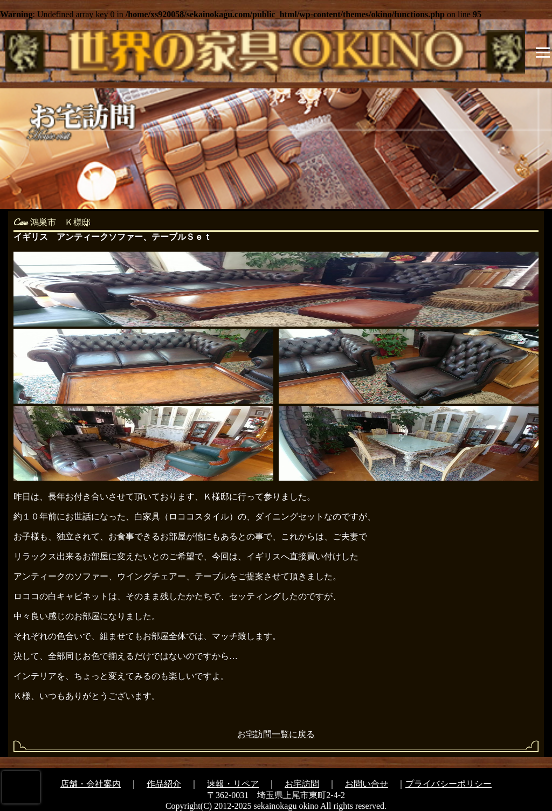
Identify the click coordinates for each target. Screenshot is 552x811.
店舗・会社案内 (90, 783)
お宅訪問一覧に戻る (276, 734)
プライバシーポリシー (448, 783)
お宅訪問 (302, 783)
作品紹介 (164, 783)
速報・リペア (233, 783)
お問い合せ (366, 783)
